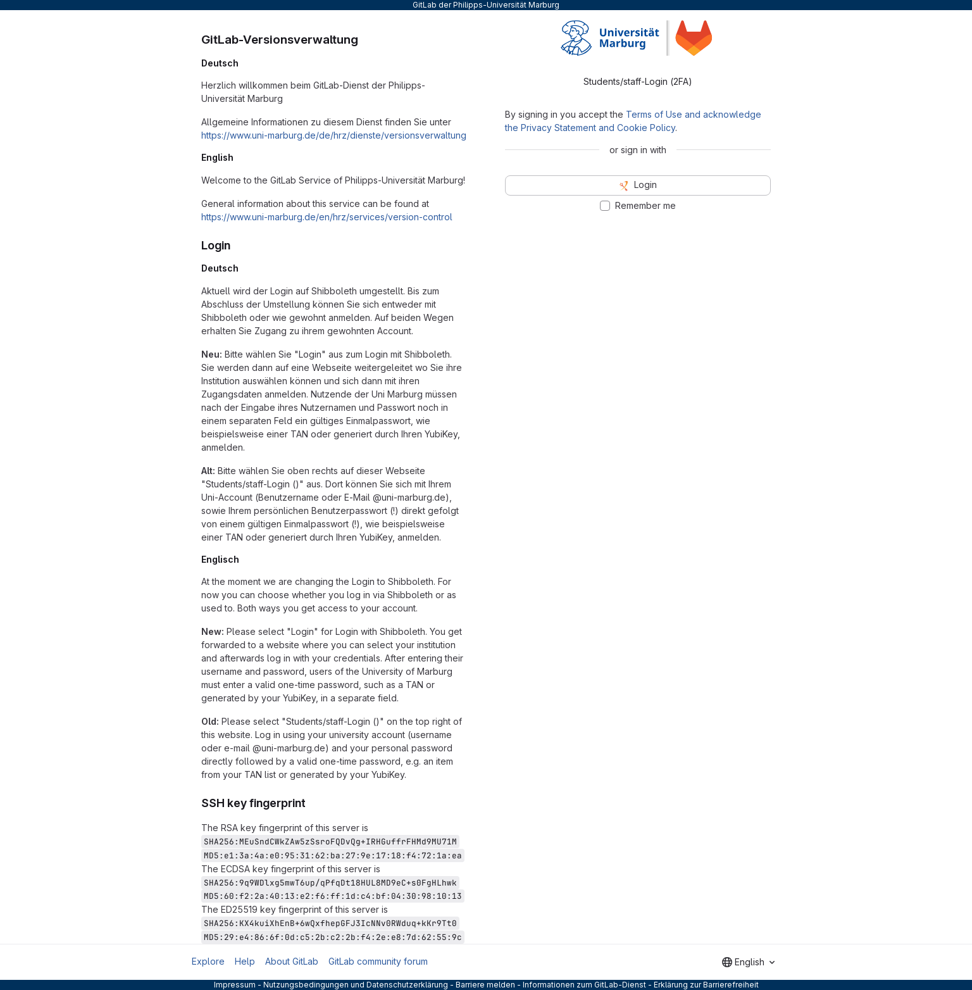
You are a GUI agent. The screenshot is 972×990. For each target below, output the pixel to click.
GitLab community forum (378, 961)
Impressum (235, 984)
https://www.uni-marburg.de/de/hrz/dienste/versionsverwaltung (333, 135)
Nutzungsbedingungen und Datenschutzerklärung (355, 984)
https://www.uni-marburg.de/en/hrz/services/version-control (326, 216)
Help (245, 961)
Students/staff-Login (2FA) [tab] (637, 81)
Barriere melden (485, 984)
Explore (208, 961)
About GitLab (291, 961)
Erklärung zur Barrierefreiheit (706, 984)
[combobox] (748, 962)
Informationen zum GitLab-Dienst (584, 984)
